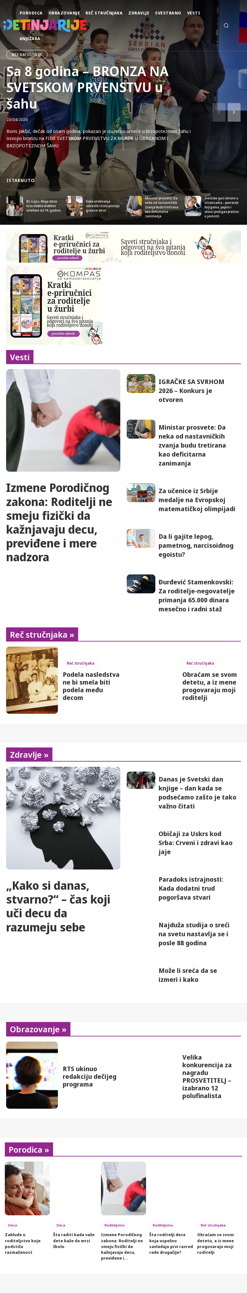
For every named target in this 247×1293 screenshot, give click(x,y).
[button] (226, 26)
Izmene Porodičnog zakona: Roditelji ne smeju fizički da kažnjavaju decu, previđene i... (122, 1246)
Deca (12, 1225)
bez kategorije (27, 54)
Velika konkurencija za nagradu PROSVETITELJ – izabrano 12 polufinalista (207, 1076)
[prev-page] (219, 112)
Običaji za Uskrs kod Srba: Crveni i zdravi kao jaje (196, 842)
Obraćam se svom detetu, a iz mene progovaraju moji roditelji (209, 686)
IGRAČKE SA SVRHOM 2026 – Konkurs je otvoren (191, 390)
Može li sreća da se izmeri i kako (188, 975)
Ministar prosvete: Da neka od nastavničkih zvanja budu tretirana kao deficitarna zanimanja (161, 207)
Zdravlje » (29, 754)
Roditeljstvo (115, 1225)
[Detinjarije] (10, 25)
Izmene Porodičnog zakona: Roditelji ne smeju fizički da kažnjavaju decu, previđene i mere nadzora (59, 522)
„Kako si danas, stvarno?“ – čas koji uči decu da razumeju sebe (58, 906)
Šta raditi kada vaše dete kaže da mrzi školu (74, 1240)
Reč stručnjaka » (42, 634)
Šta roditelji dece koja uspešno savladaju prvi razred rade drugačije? (171, 1243)
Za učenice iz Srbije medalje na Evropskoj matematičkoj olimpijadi (197, 499)
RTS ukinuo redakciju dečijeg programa (89, 1076)
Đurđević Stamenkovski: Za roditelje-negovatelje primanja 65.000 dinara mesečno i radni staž (197, 595)
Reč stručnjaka (80, 663)
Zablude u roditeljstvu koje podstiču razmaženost (23, 1243)
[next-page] (234, 112)
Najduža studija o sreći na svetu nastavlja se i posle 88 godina (194, 934)
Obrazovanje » (38, 1029)
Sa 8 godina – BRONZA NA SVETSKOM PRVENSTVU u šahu (87, 87)
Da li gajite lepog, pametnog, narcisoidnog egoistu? (196, 545)
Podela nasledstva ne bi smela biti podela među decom (91, 686)
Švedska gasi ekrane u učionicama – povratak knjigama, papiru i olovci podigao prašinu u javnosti (222, 207)
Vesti (20, 357)
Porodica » (29, 1149)
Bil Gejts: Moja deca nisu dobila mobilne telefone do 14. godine (43, 206)
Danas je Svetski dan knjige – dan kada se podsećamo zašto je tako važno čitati (197, 792)
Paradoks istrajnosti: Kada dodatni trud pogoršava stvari (191, 888)
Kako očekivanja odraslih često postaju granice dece (103, 206)
